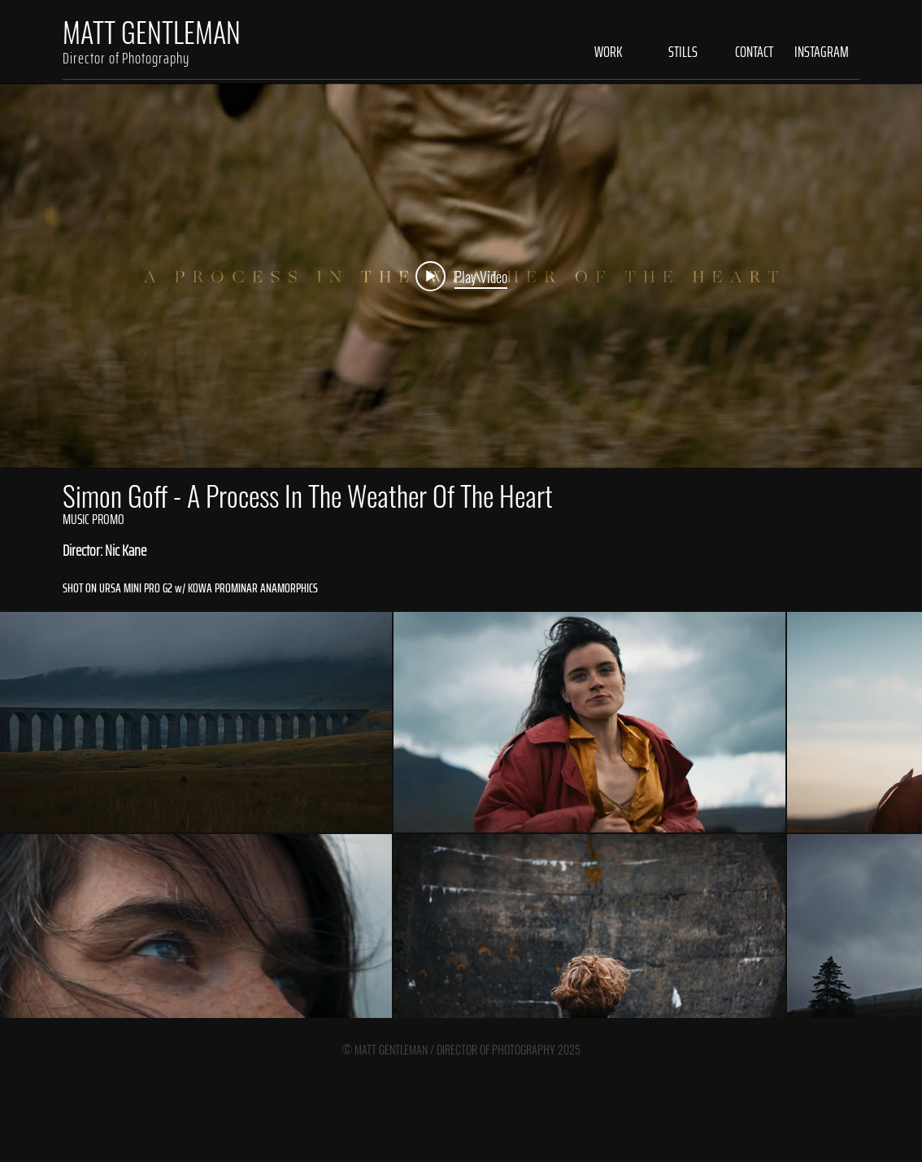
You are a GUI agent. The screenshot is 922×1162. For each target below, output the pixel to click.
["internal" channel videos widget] (461, 276)
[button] (595, 51)
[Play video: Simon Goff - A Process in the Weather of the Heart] (461, 276)
